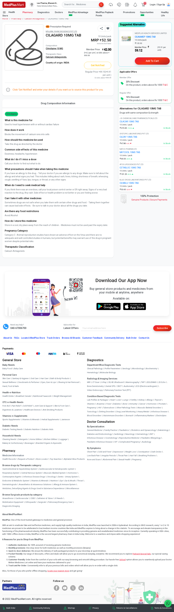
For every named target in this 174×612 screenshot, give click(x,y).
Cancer (142, 404)
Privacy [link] (96, 608)
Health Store (8, 13)
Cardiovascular (21, 498)
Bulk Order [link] (10, 608)
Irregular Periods (109, 456)
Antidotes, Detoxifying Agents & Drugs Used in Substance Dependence (33, 488)
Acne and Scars (94, 459)
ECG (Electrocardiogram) (147, 386)
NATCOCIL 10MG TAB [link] (130, 152)
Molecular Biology (108, 372)
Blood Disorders (94, 415)
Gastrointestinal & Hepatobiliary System (19, 469)
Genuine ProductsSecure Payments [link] (149, 200)
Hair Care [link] (44, 378)
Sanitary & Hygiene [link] (20, 378)
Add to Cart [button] (152, 60)
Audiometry (129, 386)
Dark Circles (156, 452)
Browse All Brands (71, 338)
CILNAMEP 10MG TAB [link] (145, 37)
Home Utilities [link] (36, 439)
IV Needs (59, 498)
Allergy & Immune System (64, 484)
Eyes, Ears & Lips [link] (48, 382)
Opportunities (146, 13)
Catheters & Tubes (45, 498)
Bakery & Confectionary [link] (12, 443)
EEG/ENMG (152, 382)
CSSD (32, 498)
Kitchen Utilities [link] (50, 439)
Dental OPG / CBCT (114, 386)
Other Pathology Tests (126, 408)
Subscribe (162, 328)
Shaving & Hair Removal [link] (68, 382)
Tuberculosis (108, 408)
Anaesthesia (7, 498)
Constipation (143, 452)
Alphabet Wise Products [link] (74, 459)
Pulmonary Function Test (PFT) (118, 390)
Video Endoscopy (95, 390)
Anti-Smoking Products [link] (53, 410)
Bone (125, 404)
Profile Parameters (112, 369)
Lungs (125, 400)
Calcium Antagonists (35, 18)
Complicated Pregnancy (129, 442)
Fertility (133, 400)
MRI (88, 382)
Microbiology (138, 369)
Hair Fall (133, 456)
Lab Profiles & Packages (97, 400)
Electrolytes (161, 415)
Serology (126, 369)
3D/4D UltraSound (116, 382)
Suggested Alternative (132, 24)
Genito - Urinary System (68, 477)
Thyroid (158, 400)
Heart (112, 400)
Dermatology (142, 434)
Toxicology (92, 412)
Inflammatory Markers (144, 415)
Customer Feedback (92, 338)
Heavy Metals (143, 412)
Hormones (72, 473)
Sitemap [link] (71, 608)
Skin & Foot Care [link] (61, 406)
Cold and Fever (104, 452)
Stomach (129, 415)
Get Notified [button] (97, 65)
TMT (143, 382)
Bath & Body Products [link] (59, 378)
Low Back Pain (93, 456)
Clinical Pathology (95, 369)
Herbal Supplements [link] (50, 419)
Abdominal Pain (110, 459)
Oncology (51, 477)
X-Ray (103, 382)
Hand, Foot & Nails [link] (10, 386)
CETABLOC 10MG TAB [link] (130, 167)
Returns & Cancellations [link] (126, 608)
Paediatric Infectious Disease (99, 442)
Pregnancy (91, 408)
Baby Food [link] (7, 369)
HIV (99, 408)
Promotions (129, 12)
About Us (7, 338)
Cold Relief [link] (27, 406)
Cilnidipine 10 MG (54, 48)
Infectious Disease (159, 412)
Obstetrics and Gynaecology (143, 430)
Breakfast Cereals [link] (23, 396)
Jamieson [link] (65, 419)
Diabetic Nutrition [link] (32, 429)
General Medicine (94, 430)
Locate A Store (33, 338)
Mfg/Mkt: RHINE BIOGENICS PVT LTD (61, 31)
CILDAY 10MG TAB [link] (128, 137)
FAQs (16, 338)
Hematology (92, 372)
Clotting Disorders (106, 412)
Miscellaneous (72, 488)
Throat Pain (123, 456)
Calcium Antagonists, (56, 57)
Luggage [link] (63, 439)
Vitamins (91, 404)
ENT (151, 434)
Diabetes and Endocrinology (99, 434)
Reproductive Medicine (129, 438)
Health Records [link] (9, 459)
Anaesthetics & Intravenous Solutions (35, 484)
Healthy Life (165, 14)
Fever (108, 404)
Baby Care (18, 369)
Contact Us (144, 338)
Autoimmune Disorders (113, 415)
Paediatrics (124, 430)
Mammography (132, 382)
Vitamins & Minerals (39, 480)
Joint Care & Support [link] (43, 406)
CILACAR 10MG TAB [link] (129, 121)
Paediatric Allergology (151, 438)
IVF (115, 442)
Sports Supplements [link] (11, 419)
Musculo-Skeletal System (55, 473)
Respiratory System (10, 473)
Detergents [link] (23, 439)
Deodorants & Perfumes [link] (28, 382)
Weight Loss (130, 452)
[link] (14, 4)
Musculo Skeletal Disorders (149, 408)
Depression (118, 452)
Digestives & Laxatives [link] (12, 410)
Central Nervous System (31, 473)
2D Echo (162, 382)
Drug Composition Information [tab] (58, 103)
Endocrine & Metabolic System (15, 480)
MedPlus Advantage (78, 13)
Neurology (129, 434)
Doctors (59, 12)
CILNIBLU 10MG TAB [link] (129, 183)
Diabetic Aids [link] (47, 429)
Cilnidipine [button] (11, 114)
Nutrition (54, 480)
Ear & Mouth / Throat (74, 480)
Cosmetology (111, 438)
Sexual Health (124, 459)
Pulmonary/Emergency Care (60, 502)
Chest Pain (91, 452)
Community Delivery (114, 338)
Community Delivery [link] (41, 608)
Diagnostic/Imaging (11, 506)
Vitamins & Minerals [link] (31, 419)
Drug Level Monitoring (126, 412)
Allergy (149, 400)
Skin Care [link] (6, 378)
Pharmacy (27, 12)
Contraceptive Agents (11, 477)
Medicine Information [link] (13, 455)
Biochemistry (151, 369)
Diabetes (117, 404)
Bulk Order (131, 338)
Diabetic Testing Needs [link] (12, 429)
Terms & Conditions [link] (163, 608)
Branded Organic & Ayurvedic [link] (49, 443)
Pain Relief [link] (16, 406)
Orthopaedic (30, 502)
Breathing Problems (147, 456)
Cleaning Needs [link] (9, 439)
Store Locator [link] (42, 459)
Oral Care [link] (34, 378)
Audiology (146, 442)
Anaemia (100, 404)
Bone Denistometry (95, 386)
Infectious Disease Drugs (34, 477)
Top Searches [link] (56, 459)
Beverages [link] (29, 443)
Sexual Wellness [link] (9, 382)
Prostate (162, 404)
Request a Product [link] (26, 459)
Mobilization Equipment (12, 502)
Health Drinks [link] (8, 396)
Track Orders (53, 338)
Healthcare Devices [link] (32, 410)
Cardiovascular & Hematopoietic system (56, 469)
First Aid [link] (6, 406)
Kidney (142, 400)
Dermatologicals (9, 484)
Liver (119, 400)
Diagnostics (44, 12)
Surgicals (42, 502)
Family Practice (110, 430)
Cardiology (118, 434)
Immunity (133, 404)
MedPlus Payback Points (104, 14)
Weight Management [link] (62, 396)
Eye (61, 480)
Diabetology (163, 430)
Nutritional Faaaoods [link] (42, 396)
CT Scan (95, 382)
